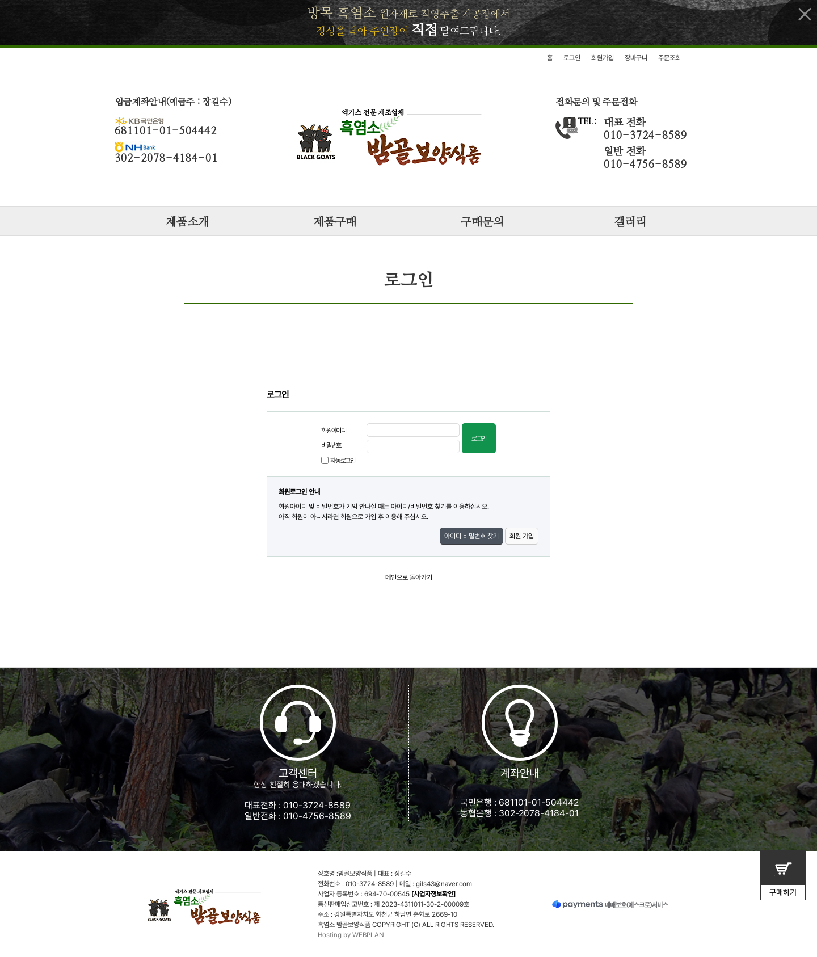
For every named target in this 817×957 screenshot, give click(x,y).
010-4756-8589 (317, 816)
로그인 (571, 58)
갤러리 (630, 222)
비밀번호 (331, 445)
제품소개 (187, 222)
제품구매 (334, 222)
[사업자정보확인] (433, 894)
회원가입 (602, 58)
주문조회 (669, 58)
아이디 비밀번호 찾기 (471, 536)
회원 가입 (521, 536)
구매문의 (482, 222)
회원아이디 (333, 431)
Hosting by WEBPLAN (351, 935)
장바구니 (636, 58)
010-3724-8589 (317, 805)
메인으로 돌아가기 (408, 577)
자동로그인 (342, 461)
